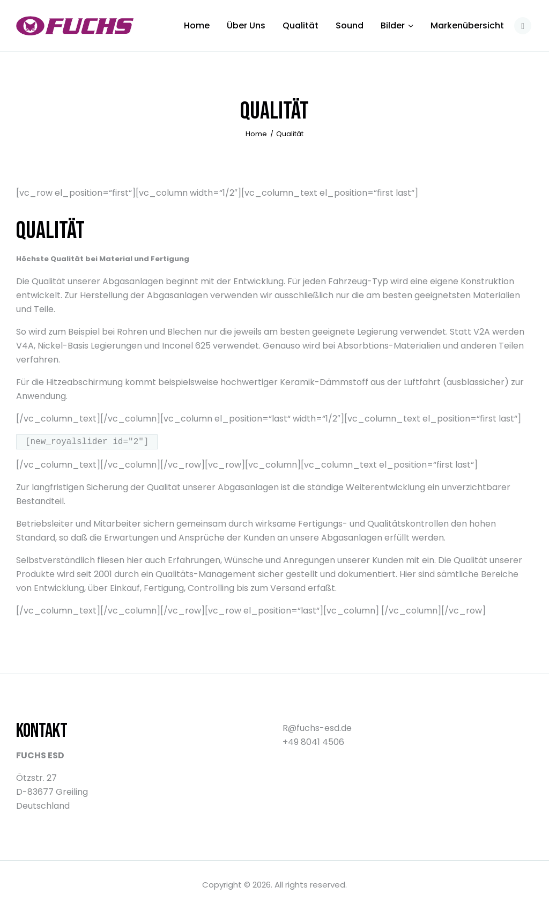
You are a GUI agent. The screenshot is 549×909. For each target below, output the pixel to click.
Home (256, 134)
